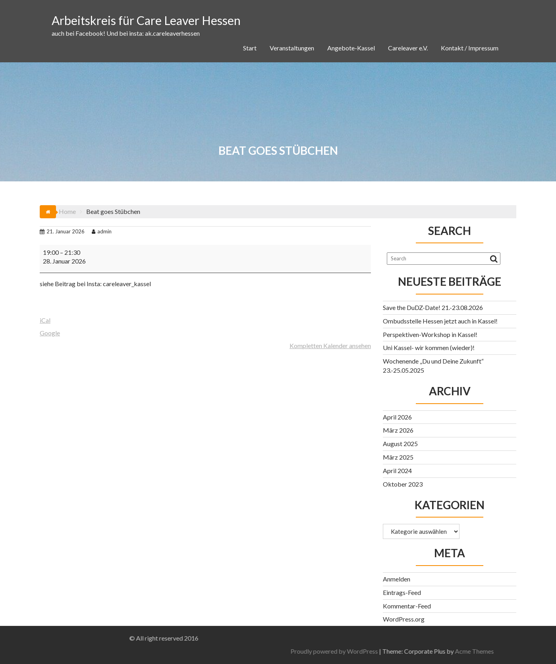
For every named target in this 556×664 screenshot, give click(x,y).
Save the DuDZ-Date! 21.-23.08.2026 (433, 307)
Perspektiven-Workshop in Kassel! (430, 334)
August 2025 (400, 443)
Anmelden (396, 579)
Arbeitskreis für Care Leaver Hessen (146, 20)
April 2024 (397, 470)
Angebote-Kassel (351, 48)
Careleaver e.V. (408, 48)
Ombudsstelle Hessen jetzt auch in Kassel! (440, 321)
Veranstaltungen (292, 48)
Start (250, 48)
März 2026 (398, 430)
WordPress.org (404, 619)
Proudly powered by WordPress (455, 651)
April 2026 (397, 417)
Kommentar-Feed (407, 606)
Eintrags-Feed (402, 592)
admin (102, 231)
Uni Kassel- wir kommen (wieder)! (429, 347)
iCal (45, 320)
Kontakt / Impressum (469, 48)
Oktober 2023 (403, 484)
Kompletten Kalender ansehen (330, 345)
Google (50, 333)
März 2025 (398, 457)
